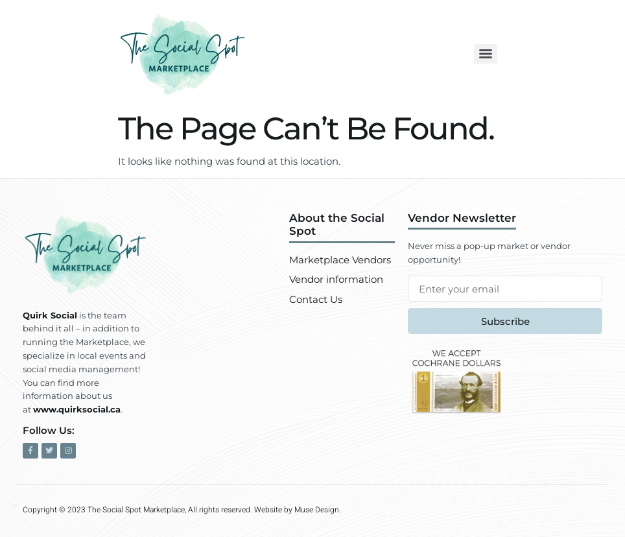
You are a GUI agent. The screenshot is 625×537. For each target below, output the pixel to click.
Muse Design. (317, 510)
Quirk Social (50, 315)
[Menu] (485, 54)
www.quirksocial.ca (77, 409)
